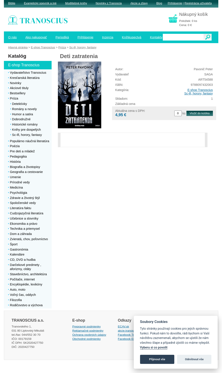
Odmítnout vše (194, 359)
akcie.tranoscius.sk (130, 330)
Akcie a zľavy (139, 3)
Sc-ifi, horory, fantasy (198, 93)
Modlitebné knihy (76, 3)
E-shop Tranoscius (200, 90)
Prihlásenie (175, 3)
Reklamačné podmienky (87, 330)
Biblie (11, 3)
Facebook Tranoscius (132, 334)
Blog (159, 3)
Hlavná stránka (18, 47)
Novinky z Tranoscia (109, 3)
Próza (62, 47)
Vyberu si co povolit (154, 347)
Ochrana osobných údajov (89, 334)
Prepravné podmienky (86, 326)
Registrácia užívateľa (198, 3)
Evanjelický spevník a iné (40, 3)
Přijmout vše (157, 359)
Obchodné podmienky (86, 338)
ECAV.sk (123, 326)
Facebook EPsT (128, 338)
